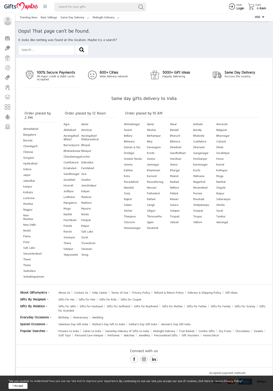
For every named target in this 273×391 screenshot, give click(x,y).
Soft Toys (64, 335)
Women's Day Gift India (175, 324)
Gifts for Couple (131, 299)
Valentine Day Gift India (73, 324)
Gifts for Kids (108, 299)
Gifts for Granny (245, 306)
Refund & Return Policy (169, 293)
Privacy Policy (141, 293)
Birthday (63, 317)
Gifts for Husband (91, 306)
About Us (64, 293)
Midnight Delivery (106, 17)
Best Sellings (49, 17)
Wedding (97, 317)
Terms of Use (119, 293)
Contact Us (81, 293)
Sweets (258, 331)
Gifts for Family (221, 306)
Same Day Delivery (75, 17)
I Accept (18, 386)
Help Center (99, 293)
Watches (129, 335)
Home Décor (211, 335)
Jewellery (144, 335)
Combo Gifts (207, 331)
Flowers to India (68, 331)
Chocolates (242, 331)
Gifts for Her (66, 299)
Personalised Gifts (166, 335)
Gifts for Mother (172, 306)
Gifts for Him (87, 299)
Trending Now (28, 17)
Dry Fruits (225, 331)
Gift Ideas (231, 293)
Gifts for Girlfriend (118, 306)
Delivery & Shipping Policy (204, 293)
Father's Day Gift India (143, 324)
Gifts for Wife (67, 306)
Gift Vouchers (190, 335)
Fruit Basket (187, 331)
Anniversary (80, 317)
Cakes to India (92, 331)
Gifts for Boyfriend (146, 306)
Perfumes (113, 335)
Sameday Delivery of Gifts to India (127, 331)
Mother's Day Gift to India (108, 324)
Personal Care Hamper (89, 335)
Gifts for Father (197, 306)
